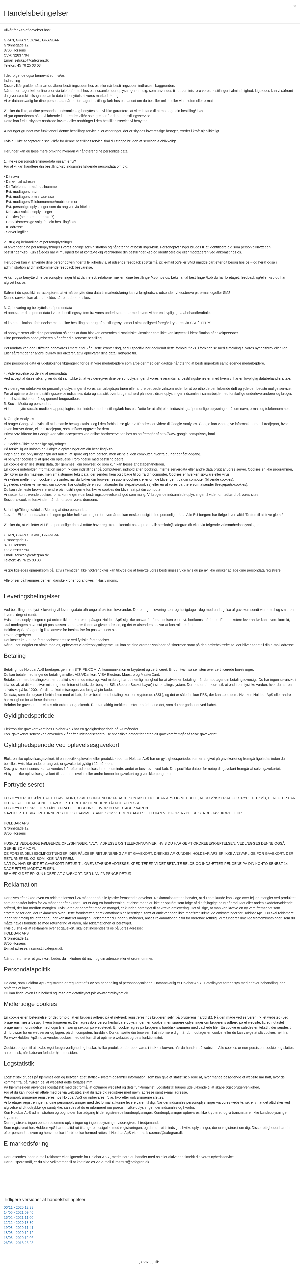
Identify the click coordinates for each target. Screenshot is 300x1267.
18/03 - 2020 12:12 (19, 1233)
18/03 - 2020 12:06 (19, 1238)
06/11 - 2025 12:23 (19, 1207)
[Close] (294, 6)
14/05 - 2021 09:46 (19, 1212)
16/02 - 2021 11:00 (19, 1218)
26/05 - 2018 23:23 (19, 1243)
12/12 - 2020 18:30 (19, 1223)
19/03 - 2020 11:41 (19, 1228)
